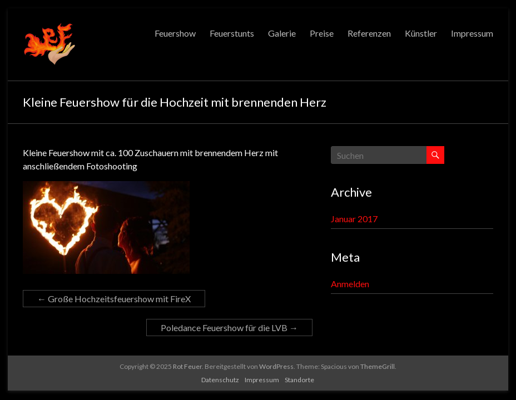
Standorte (299, 380)
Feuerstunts (232, 33)
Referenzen (369, 33)
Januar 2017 (354, 218)
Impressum (472, 33)
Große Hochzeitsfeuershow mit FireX (114, 298)
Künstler (421, 33)
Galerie (282, 33)
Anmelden (350, 283)
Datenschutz (220, 380)
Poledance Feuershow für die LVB (229, 327)
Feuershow (175, 33)
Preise (322, 33)
